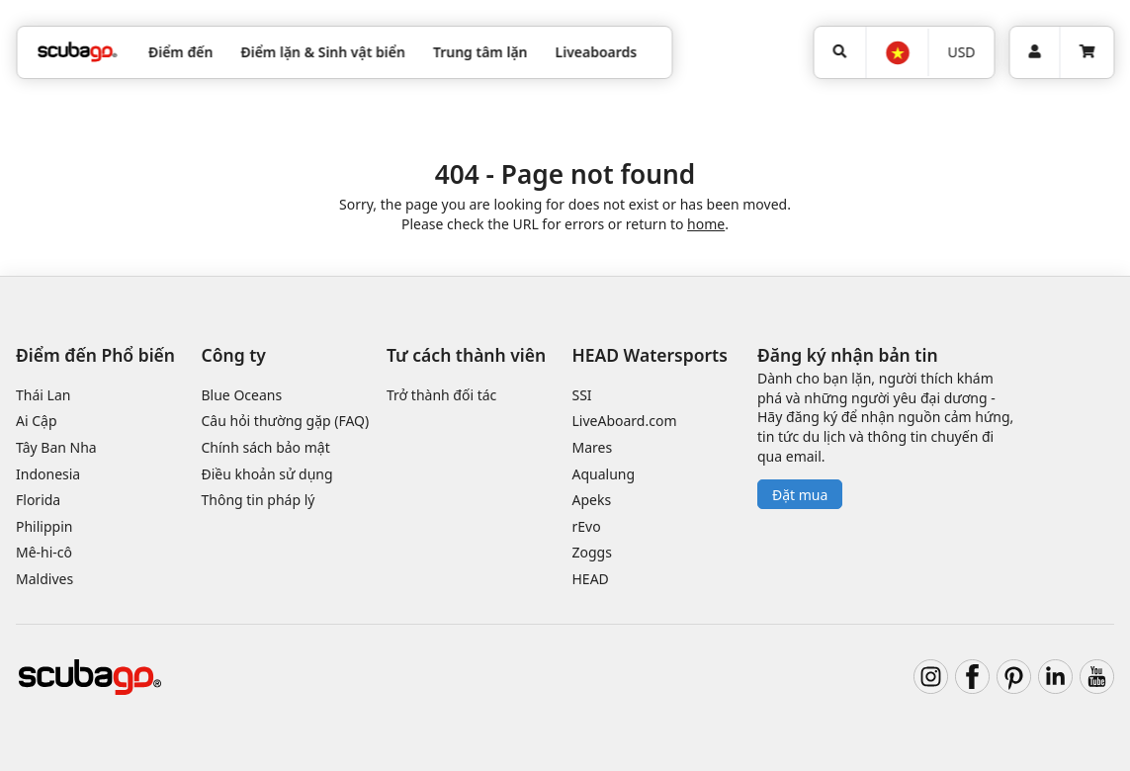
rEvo (586, 526)
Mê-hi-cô (44, 552)
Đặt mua (799, 494)
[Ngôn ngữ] (896, 53)
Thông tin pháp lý (258, 499)
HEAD (590, 578)
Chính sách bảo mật (266, 447)
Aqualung (604, 474)
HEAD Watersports (650, 355)
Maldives (44, 578)
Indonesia (48, 474)
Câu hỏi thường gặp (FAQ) (286, 420)
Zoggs (592, 552)
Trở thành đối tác (441, 395)
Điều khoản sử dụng (267, 474)
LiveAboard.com (624, 420)
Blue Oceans (242, 395)
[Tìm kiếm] (839, 52)
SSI (582, 395)
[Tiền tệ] (961, 52)
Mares (592, 447)
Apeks (592, 499)
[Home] (77, 52)
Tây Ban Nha (56, 447)
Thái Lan (43, 395)
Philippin (44, 526)
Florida (38, 499)
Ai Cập (36, 420)
